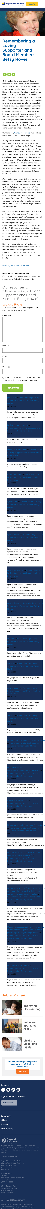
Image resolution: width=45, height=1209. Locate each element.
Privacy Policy (27, 1207)
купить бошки (13, 534)
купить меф (12, 501)
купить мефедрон (15, 570)
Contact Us (5, 1169)
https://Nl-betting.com (17, 449)
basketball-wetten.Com (17, 800)
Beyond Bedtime (14, 4)
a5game (10, 639)
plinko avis (11, 397)
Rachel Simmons (14, 474)
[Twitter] (8, 1090)
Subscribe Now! (9, 1103)
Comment (7, 315)
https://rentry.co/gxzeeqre (18, 965)
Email (5, 356)
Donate (22, 1071)
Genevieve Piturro (22, 133)
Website (6, 367)
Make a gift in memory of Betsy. (16, 265)
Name (5, 345)
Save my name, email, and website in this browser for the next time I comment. (23, 379)
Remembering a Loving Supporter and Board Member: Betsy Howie (23, 400)
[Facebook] (3, 1090)
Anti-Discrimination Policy (10, 1207)
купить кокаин (13, 688)
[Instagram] (13, 1090)
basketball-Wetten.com (17, 425)
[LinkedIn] (18, 1090)
